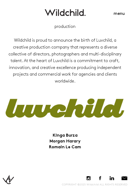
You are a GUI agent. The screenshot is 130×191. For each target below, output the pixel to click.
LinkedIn (111, 178)
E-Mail (124, 178)
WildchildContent (65, 12)
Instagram (89, 178)
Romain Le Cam (65, 147)
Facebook (100, 178)
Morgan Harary (65, 142)
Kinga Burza (65, 136)
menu (119, 14)
